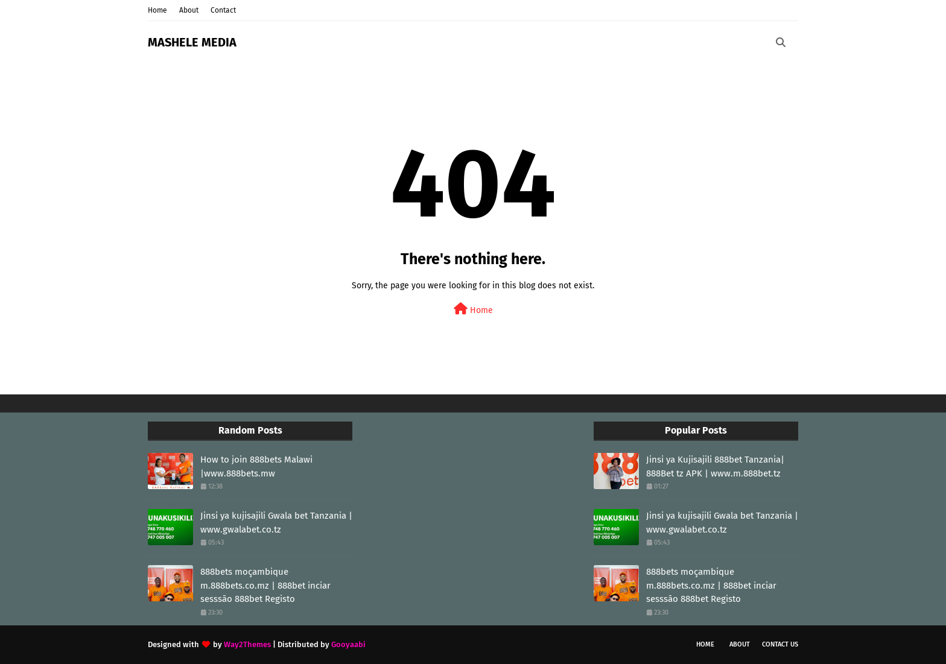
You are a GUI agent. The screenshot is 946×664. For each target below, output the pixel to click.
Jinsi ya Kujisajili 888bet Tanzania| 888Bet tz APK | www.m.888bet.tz (715, 466)
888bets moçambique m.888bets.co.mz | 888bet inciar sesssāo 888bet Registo (265, 585)
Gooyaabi (348, 644)
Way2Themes (247, 644)
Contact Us (780, 644)
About (188, 10)
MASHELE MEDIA (192, 42)
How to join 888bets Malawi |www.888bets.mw (256, 466)
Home (157, 10)
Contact (223, 10)
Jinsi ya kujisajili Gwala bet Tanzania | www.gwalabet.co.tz (276, 522)
